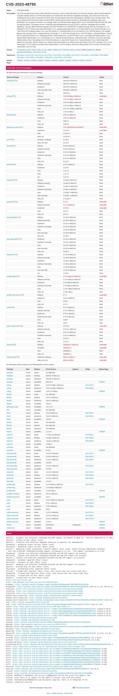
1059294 (89, 60)
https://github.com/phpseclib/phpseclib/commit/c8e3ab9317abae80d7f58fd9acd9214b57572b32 (56, 633)
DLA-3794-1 (58, 55)
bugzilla (88, 50)
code (26, 52)
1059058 (68, 60)
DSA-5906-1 (68, 57)
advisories (20, 52)
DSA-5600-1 (40, 57)
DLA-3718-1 (30, 55)
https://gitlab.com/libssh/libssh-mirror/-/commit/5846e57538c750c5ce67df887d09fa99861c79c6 (54, 613)
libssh (9, 146)
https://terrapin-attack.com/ (19, 580)
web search (37, 52)
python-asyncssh (12, 326)
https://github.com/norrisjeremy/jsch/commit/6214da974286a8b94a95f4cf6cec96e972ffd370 (50, 604)
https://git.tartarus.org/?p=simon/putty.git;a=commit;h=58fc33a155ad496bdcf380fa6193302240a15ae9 (56, 658)
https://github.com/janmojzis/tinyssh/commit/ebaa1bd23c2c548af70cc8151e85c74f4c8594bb (53, 673)
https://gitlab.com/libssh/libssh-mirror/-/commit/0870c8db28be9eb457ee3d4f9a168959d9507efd (54, 611)
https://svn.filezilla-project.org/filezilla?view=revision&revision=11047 (49, 589)
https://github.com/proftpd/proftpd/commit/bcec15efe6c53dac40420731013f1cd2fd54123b (52, 640)
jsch (8, 140)
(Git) (71, 693)
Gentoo (78, 50)
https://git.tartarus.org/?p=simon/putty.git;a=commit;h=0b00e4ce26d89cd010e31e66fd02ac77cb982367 (56, 660)
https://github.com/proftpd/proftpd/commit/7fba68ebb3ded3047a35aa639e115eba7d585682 (52, 638)
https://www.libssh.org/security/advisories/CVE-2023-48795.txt (41, 607)
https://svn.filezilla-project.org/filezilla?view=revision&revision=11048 (49, 591)
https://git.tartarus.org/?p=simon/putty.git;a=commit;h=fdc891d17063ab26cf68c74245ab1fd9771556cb (56, 662)
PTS (15, 81)
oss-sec (44, 50)
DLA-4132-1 (85, 55)
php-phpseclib (11, 217)
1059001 (20, 60)
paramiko (10, 202)
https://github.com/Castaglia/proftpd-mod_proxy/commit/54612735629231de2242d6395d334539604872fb (67, 644)
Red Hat (66, 50)
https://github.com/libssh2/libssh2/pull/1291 (34, 620)
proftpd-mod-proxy (13, 295)
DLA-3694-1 (21, 55)
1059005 (47, 60)
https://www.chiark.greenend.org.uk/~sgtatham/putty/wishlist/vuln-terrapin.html (48, 647)
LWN (39, 50)
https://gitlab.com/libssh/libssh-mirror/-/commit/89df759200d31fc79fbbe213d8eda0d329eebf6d (54, 615)
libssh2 (9, 164)
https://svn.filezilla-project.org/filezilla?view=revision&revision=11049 (49, 593)
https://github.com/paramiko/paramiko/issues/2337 (37, 629)
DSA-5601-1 (49, 57)
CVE (18, 50)
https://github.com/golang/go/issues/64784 (48, 598)
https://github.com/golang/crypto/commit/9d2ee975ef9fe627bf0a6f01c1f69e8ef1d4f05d (66, 600)
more (44, 52)
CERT (29, 50)
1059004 (41, 60)
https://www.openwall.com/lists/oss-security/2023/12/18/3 (32, 582)
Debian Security (57, 693)
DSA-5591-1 (21, 57)
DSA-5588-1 (104, 55)
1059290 (82, 60)
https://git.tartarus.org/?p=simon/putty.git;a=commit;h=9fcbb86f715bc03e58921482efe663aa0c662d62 (56, 653)
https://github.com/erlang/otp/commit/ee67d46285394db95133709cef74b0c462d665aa (53, 587)
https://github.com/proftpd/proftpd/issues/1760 (35, 635)
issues (30, 52)
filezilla (9, 115)
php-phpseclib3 (12, 239)
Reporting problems (83, 688)
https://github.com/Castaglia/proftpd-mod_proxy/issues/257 (50, 642)
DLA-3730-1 (48, 55)
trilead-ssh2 (11, 357)
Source (66, 693)
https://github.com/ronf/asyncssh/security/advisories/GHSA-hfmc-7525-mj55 (48, 666)
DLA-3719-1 (39, 55)
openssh (10, 180)
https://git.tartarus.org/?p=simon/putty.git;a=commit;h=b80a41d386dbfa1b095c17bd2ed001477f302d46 (56, 664)
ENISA (34, 50)
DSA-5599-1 (30, 57)
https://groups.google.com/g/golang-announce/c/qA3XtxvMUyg (55, 595)
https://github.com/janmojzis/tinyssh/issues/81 (35, 671)
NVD (24, 50)
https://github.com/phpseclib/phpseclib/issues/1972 (39, 631)
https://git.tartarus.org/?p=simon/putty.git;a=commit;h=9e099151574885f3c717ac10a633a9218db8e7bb (56, 649)
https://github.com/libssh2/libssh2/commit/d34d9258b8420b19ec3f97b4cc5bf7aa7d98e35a (52, 622)
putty (8, 307)
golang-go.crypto (12, 127)
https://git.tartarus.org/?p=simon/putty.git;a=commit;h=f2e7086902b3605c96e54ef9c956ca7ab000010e (56, 651)
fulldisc (50, 50)
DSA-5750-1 (58, 57)
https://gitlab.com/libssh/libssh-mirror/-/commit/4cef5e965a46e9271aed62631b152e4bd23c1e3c (54, 609)
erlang (9, 96)
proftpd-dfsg (11, 276)
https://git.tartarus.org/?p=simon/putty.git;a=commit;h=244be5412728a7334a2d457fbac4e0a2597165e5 (56, 655)
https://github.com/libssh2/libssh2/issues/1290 (35, 618)
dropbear (10, 81)
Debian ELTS (57, 50)
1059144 (75, 60)
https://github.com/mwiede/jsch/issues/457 (30, 602)
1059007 (61, 60)
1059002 (27, 60)
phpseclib (10, 254)
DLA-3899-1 (67, 55)
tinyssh (9, 345)
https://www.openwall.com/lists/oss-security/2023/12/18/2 (40, 624)
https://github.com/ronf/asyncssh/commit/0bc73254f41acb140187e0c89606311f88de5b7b (52, 669)
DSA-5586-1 (95, 55)
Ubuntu (72, 50)
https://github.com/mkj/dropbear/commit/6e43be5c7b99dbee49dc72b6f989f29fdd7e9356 (52, 584)
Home (48, 693)
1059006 (54, 60)
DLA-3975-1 (76, 55)
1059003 (34, 60)
